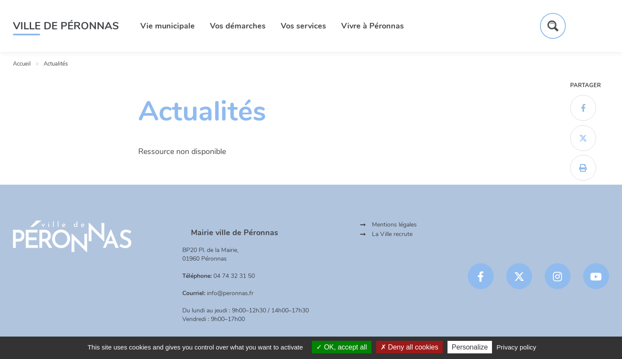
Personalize (470, 347)
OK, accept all (341, 347)
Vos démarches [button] (238, 26)
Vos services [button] (303, 26)
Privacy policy (516, 347)
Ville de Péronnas (66, 26)
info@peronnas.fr (230, 293)
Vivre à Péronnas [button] (372, 26)
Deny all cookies (409, 347)
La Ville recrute (392, 234)
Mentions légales (394, 224)
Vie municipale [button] (167, 26)
